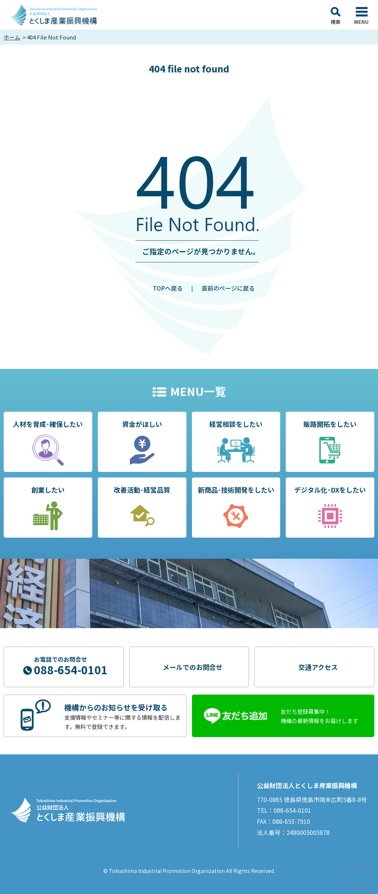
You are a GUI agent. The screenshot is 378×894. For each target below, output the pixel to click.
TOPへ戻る (168, 288)
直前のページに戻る (228, 288)
